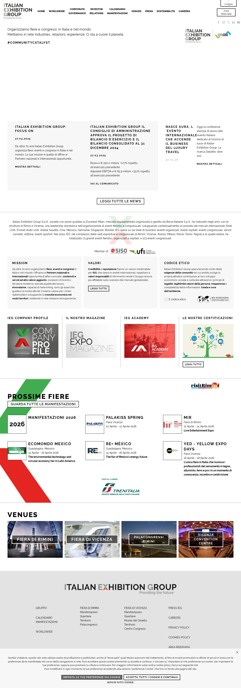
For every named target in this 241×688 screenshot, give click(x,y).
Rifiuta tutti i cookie (120, 682)
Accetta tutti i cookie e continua (152, 677)
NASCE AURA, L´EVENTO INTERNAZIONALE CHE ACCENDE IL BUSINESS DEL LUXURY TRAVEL (181, 139)
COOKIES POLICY (179, 637)
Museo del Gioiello (135, 620)
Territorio (85, 620)
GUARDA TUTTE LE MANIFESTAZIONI (43, 404)
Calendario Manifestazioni (117, 11)
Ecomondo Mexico (49, 444)
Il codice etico (175, 299)
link (196, 665)
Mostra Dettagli (209, 163)
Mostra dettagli (27, 166)
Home (41, 11)
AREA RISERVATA (179, 647)
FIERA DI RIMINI (89, 608)
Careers (184, 11)
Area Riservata (226, 12)
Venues (136, 11)
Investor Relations (96, 11)
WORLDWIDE (44, 631)
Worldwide (57, 11)
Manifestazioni (89, 612)
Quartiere (85, 616)
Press (149, 11)
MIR (188, 417)
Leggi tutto (98, 288)
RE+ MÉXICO (118, 444)
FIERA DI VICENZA (135, 608)
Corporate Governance (77, 11)
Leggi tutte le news (120, 201)
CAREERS (175, 617)
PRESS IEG (175, 608)
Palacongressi (88, 624)
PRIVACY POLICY (179, 627)
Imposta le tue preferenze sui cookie (91, 677)
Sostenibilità (166, 11)
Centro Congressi (135, 628)
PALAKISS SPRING (125, 417)
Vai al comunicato (104, 183)
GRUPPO (41, 608)
